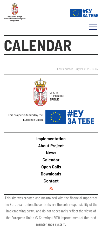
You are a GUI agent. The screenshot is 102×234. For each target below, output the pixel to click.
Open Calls (51, 166)
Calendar (51, 159)
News (51, 152)
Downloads (51, 173)
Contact (51, 181)
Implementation (51, 138)
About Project (51, 145)
